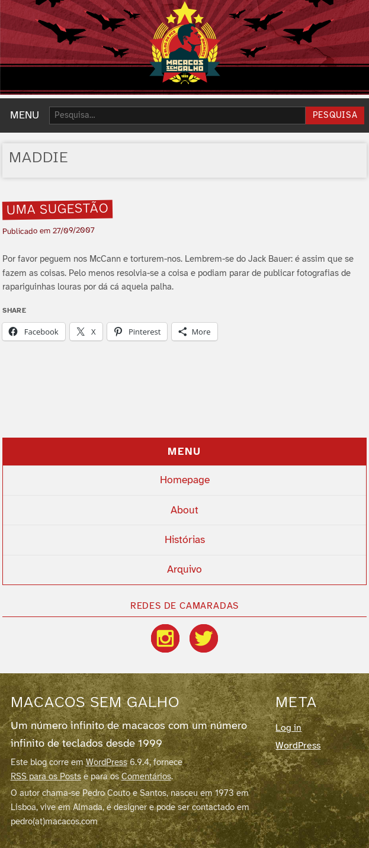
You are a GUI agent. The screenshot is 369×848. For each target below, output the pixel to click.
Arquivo (184, 569)
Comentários (146, 777)
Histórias (185, 540)
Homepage (185, 480)
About (184, 510)
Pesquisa (335, 115)
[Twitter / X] (204, 638)
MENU (24, 115)
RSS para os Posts (46, 777)
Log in (288, 728)
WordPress (106, 762)
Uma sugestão (58, 209)
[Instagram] (165, 638)
